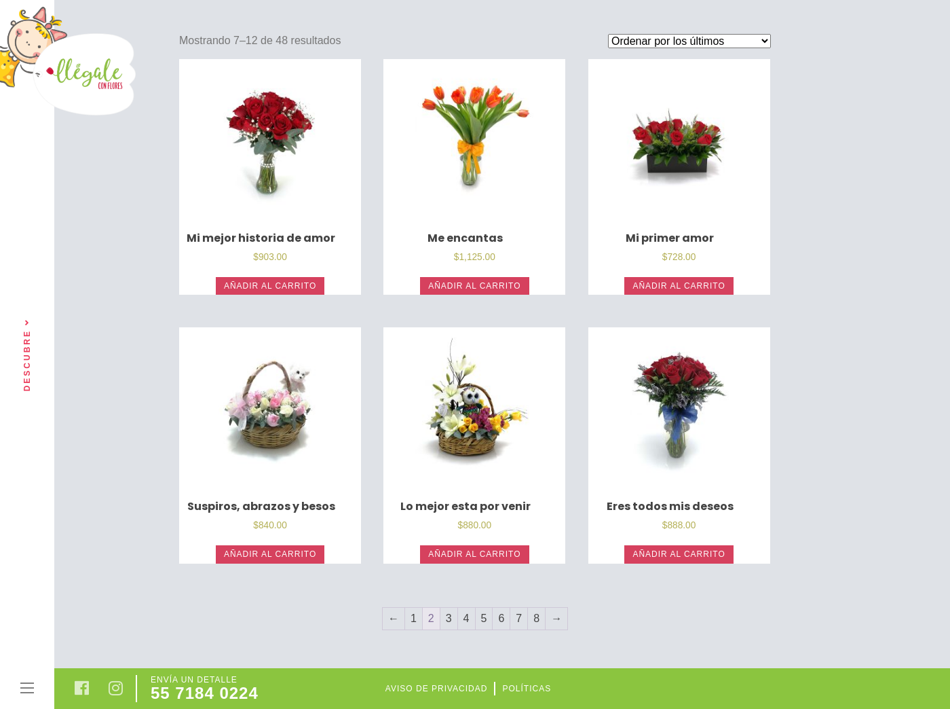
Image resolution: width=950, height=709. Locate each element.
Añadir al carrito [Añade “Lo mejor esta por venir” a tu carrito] (474, 554)
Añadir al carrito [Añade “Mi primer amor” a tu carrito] (678, 286)
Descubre (27, 355)
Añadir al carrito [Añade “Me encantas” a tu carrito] (474, 286)
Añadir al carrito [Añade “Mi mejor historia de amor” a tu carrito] (270, 286)
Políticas (526, 688)
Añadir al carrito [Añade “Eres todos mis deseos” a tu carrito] (678, 554)
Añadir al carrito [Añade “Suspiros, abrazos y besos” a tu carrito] (270, 554)
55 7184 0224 (205, 693)
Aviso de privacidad (436, 688)
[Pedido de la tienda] (689, 41)
